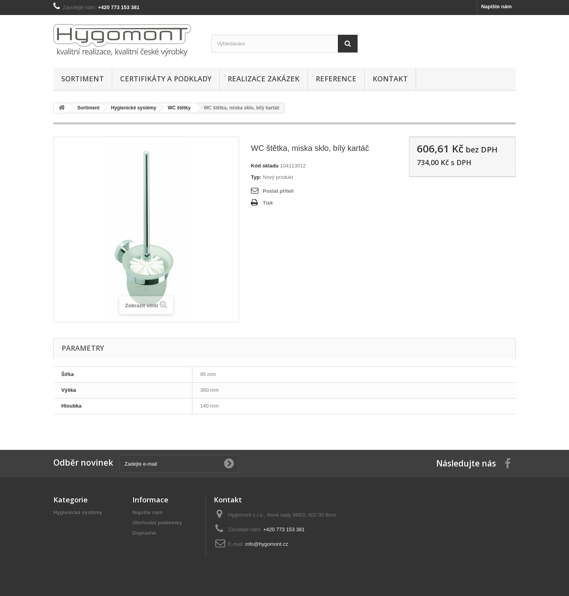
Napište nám (496, 6)
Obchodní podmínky (157, 523)
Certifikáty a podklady (165, 78)
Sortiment (82, 78)
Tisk (268, 203)
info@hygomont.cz (266, 544)
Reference (336, 78)
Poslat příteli (278, 191)
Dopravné (144, 533)
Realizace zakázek (264, 78)
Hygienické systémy (77, 512)
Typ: (256, 177)
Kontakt (390, 78)
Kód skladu (265, 166)
